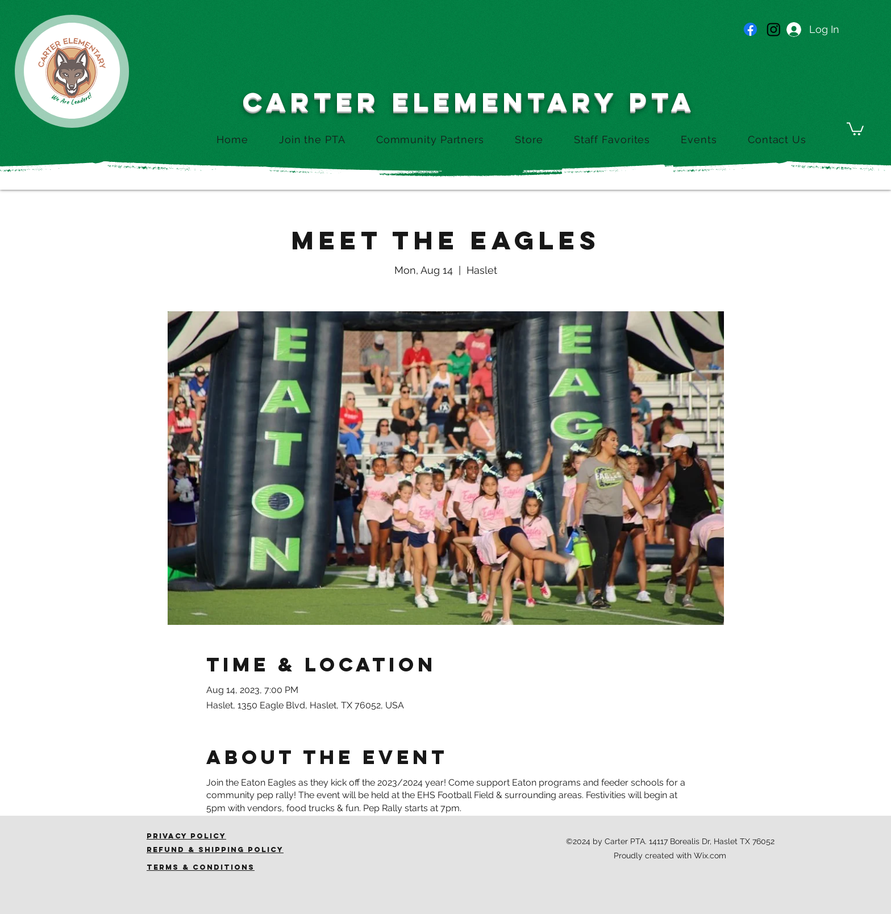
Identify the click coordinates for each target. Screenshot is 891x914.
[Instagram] (773, 29)
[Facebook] (750, 29)
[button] (855, 128)
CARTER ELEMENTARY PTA (469, 102)
